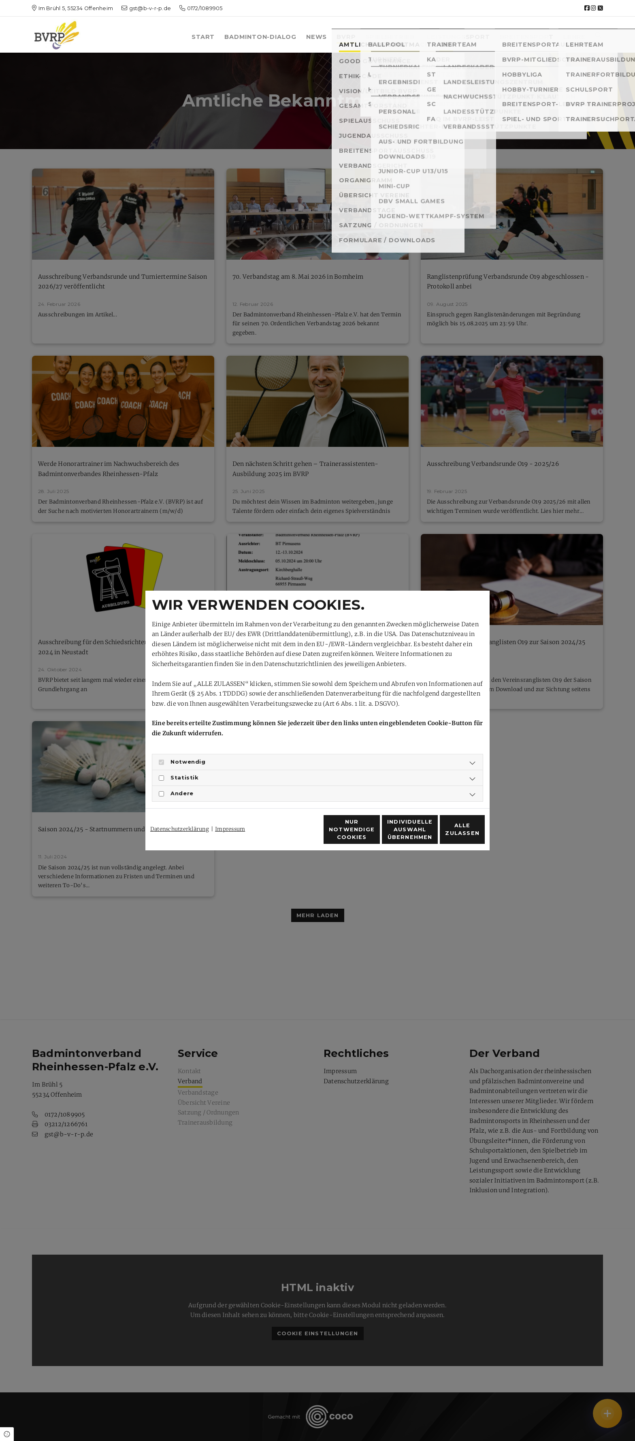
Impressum (230, 814)
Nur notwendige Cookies (293, 834)
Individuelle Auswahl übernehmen (370, 834)
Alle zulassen (447, 834)
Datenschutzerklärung (179, 814)
